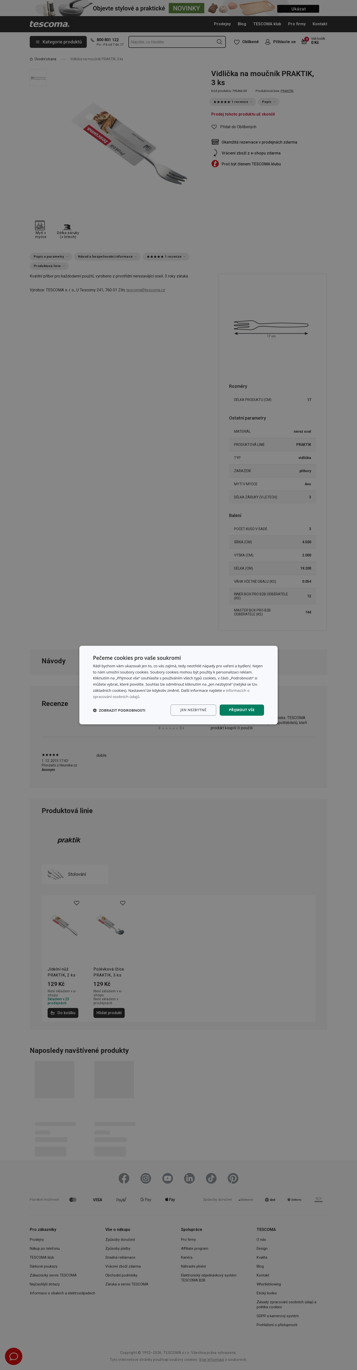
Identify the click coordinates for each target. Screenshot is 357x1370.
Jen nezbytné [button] (193, 710)
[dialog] (178, 685)
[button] (119, 710)
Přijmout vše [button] (242, 710)
